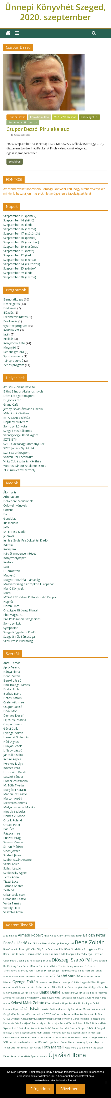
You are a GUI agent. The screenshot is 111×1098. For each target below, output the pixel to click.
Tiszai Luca (10, 881)
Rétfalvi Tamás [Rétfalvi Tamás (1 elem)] (67, 1023)
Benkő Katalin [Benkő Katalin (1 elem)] (10, 949)
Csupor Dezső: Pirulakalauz (37, 129)
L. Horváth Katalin (15, 772)
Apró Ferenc (11, 667)
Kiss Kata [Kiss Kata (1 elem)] (33, 992)
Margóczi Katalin (14, 790)
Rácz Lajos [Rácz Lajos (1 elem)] (53, 1023)
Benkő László (12, 680)
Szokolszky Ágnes (15, 873)
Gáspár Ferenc (13, 724)
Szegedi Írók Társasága (19, 636)
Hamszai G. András (16, 737)
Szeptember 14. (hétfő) (18, 220)
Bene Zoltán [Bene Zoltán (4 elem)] (90, 942)
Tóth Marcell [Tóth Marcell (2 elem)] (53, 1047)
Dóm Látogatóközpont (19, 396)
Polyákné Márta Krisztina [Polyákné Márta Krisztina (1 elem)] (75, 1018)
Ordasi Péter (11, 825)
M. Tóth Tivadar (14, 785)
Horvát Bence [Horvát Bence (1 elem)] (18, 987)
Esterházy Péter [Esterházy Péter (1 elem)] (26, 970)
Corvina (8, 510)
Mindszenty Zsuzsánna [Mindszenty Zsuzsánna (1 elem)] (70, 1009)
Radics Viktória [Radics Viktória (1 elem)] (11, 1023)
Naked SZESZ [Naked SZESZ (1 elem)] (43, 1014)
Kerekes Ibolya (13, 763)
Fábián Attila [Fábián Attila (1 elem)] (32, 976)
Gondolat (9, 518)
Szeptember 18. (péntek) (19, 238)
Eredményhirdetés (15, 317)
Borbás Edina (12, 694)
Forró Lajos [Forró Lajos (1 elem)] (18, 976)
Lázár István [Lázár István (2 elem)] (30, 1008)
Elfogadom (40, 1088)
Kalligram (9, 549)
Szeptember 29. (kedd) (18, 273)
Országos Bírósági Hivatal (20, 610)
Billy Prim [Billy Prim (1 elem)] (42, 949)
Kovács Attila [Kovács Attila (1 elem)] (54, 997)
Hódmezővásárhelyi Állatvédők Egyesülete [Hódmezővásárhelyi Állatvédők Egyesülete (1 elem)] (81, 987)
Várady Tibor (11, 908)
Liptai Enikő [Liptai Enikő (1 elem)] (92, 1003)
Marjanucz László (15, 794)
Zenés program (13, 365)
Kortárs (8, 562)
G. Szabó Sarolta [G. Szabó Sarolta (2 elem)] (66, 975)
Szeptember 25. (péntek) (19, 268)
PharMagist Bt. (89, 117)
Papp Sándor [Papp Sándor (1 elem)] (54, 1018)
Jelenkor (8, 536)
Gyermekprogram (15, 326)
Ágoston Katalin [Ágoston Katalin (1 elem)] (39, 1056)
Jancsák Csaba (13, 755)
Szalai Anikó (11, 864)
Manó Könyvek (13, 588)
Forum (7, 514)
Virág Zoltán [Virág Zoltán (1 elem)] (97, 1047)
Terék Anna (11, 877)
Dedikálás (9, 308)
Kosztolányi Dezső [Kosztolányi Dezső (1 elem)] (36, 997)
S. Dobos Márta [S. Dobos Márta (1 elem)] (98, 1023)
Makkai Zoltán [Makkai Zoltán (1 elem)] (49, 1009)
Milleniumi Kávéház (16, 413)
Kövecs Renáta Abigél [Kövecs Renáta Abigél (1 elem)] (56, 1003)
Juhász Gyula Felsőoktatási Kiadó (25, 540)
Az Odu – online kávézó (19, 387)
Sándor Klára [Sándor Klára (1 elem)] (67, 1042)
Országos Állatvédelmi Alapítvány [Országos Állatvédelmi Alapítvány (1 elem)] (28, 1018)
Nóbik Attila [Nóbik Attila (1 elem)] (90, 1014)
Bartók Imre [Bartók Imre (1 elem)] (34, 943)
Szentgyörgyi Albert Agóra (20, 435)
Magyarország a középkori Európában (29, 584)
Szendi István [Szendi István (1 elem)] (45, 1037)
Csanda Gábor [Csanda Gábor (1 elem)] (18, 954)
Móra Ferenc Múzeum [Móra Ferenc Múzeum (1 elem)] (23, 1014)
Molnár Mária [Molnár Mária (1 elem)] (90, 1009)
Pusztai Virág (12, 838)
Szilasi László (12, 868)
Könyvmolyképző (14, 558)
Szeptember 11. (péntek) (19, 216)
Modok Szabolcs (14, 812)
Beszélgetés (11, 304)
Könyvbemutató (39, 117)
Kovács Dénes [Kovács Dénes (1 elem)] (68, 997)
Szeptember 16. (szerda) (19, 229)
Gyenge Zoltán (13, 733)
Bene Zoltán (11, 676)
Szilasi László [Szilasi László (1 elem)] (81, 1037)
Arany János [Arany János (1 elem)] (63, 935)
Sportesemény (13, 356)
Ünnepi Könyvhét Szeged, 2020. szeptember (55, 12)
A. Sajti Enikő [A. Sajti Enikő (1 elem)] (10, 935)
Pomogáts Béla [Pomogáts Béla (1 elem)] (98, 1018)
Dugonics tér (12, 400)
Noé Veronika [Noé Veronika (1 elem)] (59, 1014)
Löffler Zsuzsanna (15, 781)
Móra (7, 593)
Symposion (10, 628)
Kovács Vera (11, 768)
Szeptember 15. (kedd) (18, 225)
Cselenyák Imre (13, 702)
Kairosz (8, 545)
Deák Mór (10, 711)
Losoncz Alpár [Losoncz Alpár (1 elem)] (11, 1009)
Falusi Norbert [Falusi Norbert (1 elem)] (86, 970)
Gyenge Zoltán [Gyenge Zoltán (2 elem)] (25, 981)
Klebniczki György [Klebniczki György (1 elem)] (72, 992)
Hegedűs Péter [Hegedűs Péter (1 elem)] (88, 982)
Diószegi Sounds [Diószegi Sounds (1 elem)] (42, 960)
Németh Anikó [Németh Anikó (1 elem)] (75, 1014)
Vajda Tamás (12, 903)
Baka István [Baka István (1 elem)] (76, 935)
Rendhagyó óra (13, 352)
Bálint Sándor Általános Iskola (23, 391)
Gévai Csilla (11, 728)
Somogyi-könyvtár (15, 426)
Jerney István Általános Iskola (23, 409)
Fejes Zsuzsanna (14, 720)
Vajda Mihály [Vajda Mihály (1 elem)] (71, 1047)
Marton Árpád (12, 798)
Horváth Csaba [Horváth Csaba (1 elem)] (34, 987)
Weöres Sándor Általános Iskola (24, 466)
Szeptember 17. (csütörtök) (21, 233)
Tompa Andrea (13, 886)
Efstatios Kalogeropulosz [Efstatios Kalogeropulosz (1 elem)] (70, 966)
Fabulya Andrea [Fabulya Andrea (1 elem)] (68, 970)
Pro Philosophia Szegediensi (22, 619)
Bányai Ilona (11, 672)
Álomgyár (9, 492)
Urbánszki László (14, 899)
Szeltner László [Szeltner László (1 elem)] (29, 1037)
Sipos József (11, 851)
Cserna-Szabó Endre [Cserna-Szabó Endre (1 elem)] (37, 954)
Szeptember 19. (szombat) (21, 242)
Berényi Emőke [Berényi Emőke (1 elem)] (27, 949)
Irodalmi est (11, 330)
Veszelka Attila (13, 912)
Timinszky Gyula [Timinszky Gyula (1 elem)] (83, 1042)
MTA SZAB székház (65, 117)
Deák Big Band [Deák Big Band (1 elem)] (24, 960)
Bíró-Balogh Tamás (16, 685)
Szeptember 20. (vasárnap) (21, 246)
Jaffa (6, 527)
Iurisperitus (10, 523)
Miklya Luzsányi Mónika (19, 807)
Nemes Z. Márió (14, 816)
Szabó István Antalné (17, 860)
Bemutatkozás (13, 299)
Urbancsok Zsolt (14, 895)
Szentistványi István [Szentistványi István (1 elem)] (63, 1037)
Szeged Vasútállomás (17, 431)
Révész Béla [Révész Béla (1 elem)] (82, 1023)
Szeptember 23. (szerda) (23, 122)
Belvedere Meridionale (18, 501)
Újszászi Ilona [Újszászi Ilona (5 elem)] (67, 1055)
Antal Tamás (11, 663)
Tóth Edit (9, 890)
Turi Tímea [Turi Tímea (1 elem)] (22, 1047)
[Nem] (106, 1082)
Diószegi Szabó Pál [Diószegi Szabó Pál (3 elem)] (72, 959)
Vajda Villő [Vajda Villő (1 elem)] (84, 1047)
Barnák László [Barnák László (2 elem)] (15, 942)
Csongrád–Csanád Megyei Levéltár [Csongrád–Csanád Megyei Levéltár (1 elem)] (84, 954)
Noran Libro (11, 606)
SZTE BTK (10, 439)
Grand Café (11, 404)
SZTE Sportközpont (16, 453)
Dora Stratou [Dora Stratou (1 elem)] (100, 960)
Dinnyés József (13, 715)
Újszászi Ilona (22, 135)
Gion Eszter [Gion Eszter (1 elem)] (87, 976)
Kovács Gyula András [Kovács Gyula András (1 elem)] (88, 997)
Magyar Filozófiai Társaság (21, 580)
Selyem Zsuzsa (13, 842)
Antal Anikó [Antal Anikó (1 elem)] (50, 935)
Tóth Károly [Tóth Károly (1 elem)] (35, 1047)
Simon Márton (13, 846)
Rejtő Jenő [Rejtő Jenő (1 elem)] (25, 1023)
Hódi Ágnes (11, 742)
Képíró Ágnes (12, 759)
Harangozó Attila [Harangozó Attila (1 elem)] (70, 982)
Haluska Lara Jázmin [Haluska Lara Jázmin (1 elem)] (50, 982)
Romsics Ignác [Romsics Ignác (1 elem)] (39, 1023)
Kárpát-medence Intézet (19, 553)
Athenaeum (11, 497)
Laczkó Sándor (13, 777)
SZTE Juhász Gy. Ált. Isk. (19, 448)
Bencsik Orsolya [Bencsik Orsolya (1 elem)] (50, 943)
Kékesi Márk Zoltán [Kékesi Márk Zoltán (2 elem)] (27, 1002)
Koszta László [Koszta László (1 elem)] (19, 997)
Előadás (8, 312)
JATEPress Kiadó (14, 532)
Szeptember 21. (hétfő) (18, 251)
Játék (6, 334)
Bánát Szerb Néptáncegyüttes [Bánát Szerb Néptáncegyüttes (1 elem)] (80, 949)
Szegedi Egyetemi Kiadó (19, 632)
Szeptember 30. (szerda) (19, 277)
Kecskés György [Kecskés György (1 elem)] (19, 992)
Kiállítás (8, 339)
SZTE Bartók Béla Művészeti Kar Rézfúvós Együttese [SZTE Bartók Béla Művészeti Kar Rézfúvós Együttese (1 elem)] (31, 1042)
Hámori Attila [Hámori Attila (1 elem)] (50, 987)
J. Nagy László (12, 750)
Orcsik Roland (12, 820)
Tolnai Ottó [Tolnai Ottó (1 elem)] (9, 1047)
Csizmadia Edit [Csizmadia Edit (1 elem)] (57, 954)
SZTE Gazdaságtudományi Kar (23, 444)
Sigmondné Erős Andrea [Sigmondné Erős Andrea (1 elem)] (16, 1028)
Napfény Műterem (15, 422)
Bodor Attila (11, 689)
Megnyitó (9, 347)
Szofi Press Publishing (18, 641)
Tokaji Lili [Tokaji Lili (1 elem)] (98, 1042)
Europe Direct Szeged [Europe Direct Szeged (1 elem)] (47, 970)
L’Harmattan (11, 571)
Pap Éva (8, 829)
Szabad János (12, 855)
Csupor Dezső (17, 117)
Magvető (9, 575)
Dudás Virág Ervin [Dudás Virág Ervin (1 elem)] (12, 966)
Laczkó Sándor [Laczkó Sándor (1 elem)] (77, 1003)
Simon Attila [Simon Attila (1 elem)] (37, 1028)
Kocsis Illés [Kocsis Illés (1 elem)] (88, 992)
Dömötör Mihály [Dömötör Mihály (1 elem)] (48, 966)
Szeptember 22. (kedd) (18, 255)
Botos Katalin (12, 698)
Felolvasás (10, 321)
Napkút (8, 602)
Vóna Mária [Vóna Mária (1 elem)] (24, 1056)
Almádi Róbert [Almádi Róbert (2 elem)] (30, 935)
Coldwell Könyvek (15, 505)
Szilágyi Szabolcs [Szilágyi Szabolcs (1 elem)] (98, 1037)
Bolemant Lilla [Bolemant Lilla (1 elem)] (56, 949)
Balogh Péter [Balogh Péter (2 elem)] (94, 935)
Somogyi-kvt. (12, 623)
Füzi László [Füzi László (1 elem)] (46, 976)
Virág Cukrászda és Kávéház (22, 461)
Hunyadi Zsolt (12, 746)
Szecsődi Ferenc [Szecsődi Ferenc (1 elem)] (68, 1028)
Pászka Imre (11, 833)
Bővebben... (70, 1088)
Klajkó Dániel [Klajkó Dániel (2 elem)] (50, 992)
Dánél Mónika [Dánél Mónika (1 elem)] (30, 966)
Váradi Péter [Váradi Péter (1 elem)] (10, 1056)
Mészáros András (15, 803)
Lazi (6, 567)
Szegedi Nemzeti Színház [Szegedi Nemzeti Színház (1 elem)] (56, 1032)
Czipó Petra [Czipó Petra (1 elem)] (9, 960)
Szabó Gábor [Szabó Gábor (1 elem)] (52, 1028)
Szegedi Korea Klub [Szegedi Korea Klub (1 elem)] (31, 1032)
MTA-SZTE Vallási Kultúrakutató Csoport (30, 597)
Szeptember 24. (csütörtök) (21, 264)
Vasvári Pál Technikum (18, 457)
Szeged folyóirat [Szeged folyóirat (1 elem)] (87, 1028)
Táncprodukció (13, 361)
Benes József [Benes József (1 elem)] (67, 943)
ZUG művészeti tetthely (19, 470)
